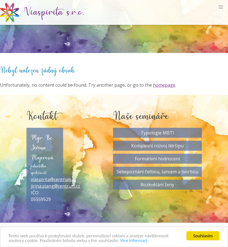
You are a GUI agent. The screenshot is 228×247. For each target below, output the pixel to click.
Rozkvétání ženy (157, 185)
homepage (164, 85)
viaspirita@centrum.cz (53, 179)
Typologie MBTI (157, 133)
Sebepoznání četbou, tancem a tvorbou (157, 172)
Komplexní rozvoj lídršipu (157, 146)
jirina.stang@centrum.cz (55, 186)
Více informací (133, 241)
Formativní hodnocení (157, 159)
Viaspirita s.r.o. (54, 12)
